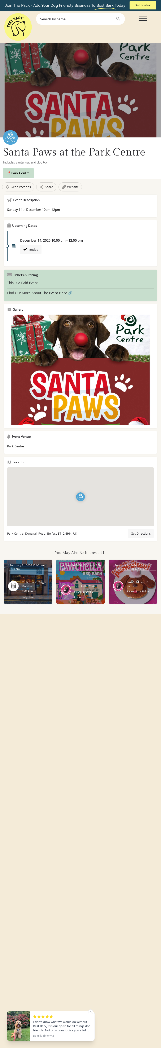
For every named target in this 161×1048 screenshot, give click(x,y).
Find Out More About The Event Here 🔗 (40, 292)
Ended (30, 249)
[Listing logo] (10, 137)
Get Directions (141, 533)
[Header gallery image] (80, 90)
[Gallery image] (80, 370)
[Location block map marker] (80, 496)
